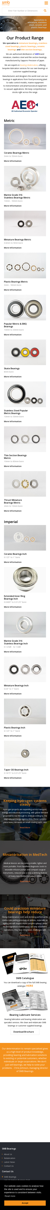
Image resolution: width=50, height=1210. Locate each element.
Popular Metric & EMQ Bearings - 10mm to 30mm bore (25, 316)
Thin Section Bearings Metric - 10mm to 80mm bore (25, 447)
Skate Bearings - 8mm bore (25, 360)
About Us (8, 1154)
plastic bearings (28, 46)
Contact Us (9, 1166)
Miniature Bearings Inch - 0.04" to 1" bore (25, 677)
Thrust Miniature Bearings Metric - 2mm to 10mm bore (25, 492)
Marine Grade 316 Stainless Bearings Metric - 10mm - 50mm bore (25, 187)
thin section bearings (31, 49)
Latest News (9, 1162)
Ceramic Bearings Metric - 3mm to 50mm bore (25, 144)
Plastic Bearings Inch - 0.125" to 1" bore (25, 719)
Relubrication (9, 1158)
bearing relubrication (29, 65)
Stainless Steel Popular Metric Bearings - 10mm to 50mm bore (25, 402)
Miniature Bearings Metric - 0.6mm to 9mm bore (25, 231)
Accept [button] (25, 1203)
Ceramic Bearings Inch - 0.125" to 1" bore (25, 545)
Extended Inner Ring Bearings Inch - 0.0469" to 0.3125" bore (25, 588)
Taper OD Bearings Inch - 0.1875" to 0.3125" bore (25, 761)
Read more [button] (10, 1196)
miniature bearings (28, 43)
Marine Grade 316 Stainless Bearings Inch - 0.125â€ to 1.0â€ (25, 633)
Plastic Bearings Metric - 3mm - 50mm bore (25, 273)
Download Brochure (23, 1031)
